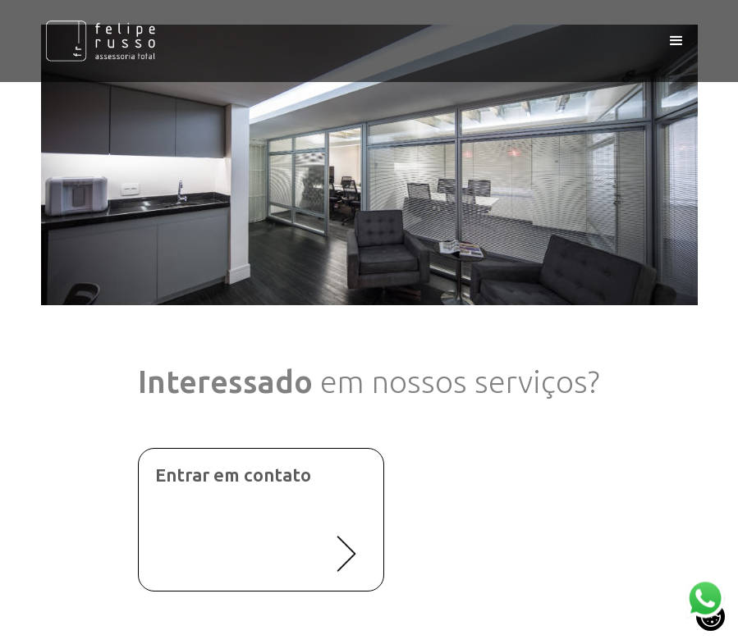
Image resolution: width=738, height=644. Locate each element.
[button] (676, 41)
